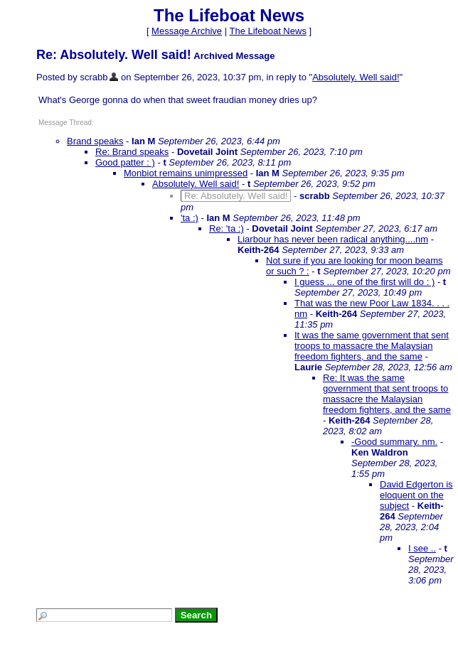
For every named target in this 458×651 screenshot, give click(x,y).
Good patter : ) (125, 162)
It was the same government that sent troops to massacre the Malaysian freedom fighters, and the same (371, 346)
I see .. (422, 548)
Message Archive (186, 31)
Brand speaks (95, 141)
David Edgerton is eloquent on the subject (416, 495)
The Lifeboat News (267, 31)
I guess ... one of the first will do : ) (364, 281)
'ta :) (189, 217)
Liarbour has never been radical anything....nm (333, 239)
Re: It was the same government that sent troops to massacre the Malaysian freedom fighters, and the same (387, 393)
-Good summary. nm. (394, 441)
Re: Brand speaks (132, 151)
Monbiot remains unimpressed (185, 173)
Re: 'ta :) (226, 228)
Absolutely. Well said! (355, 77)
